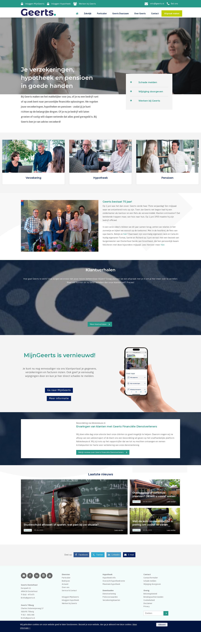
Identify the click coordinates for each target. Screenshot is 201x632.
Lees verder (118, 530)
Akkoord (161, 624)
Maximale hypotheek (111, 584)
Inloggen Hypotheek (61, 4)
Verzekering (33, 177)
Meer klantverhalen (98, 324)
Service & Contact (69, 590)
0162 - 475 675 (28, 594)
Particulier (66, 577)
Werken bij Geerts (87, 4)
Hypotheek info (109, 577)
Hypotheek (100, 177)
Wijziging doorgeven (150, 91)
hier (125, 234)
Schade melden (147, 82)
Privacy (146, 606)
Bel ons (174, 3)
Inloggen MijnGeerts (34, 4)
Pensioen (167, 177)
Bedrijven (66, 581)
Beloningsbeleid (150, 594)
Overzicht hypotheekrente (114, 581)
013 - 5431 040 (28, 615)
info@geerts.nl (157, 3)
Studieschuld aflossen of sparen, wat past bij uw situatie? (61, 524)
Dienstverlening (109, 594)
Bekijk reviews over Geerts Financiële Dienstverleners (101, 452)
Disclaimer (147, 603)
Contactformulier (150, 577)
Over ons (65, 587)
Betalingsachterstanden (153, 597)
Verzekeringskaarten (111, 600)
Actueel (65, 584)
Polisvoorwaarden (110, 597)
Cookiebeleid (149, 600)
